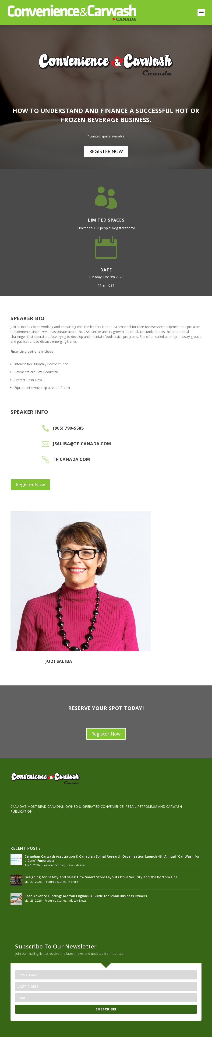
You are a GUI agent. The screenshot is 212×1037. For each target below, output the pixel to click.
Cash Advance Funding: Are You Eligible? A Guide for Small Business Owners (86, 896)
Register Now (30, 484)
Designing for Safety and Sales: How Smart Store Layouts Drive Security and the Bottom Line (101, 877)
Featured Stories (53, 865)
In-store (73, 882)
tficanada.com (71, 459)
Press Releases (75, 865)
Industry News (77, 901)
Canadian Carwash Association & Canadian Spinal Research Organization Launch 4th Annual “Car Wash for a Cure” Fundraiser (112, 858)
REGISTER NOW (106, 151)
